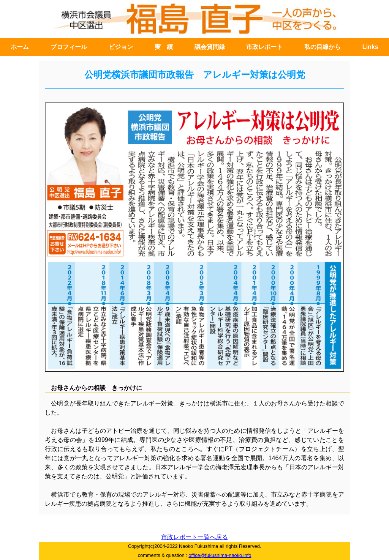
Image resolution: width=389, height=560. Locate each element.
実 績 (164, 47)
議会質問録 (209, 47)
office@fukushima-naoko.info (219, 555)
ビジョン (121, 47)
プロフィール (69, 47)
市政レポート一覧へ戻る (194, 537)
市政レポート (264, 47)
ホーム (20, 47)
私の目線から (322, 47)
